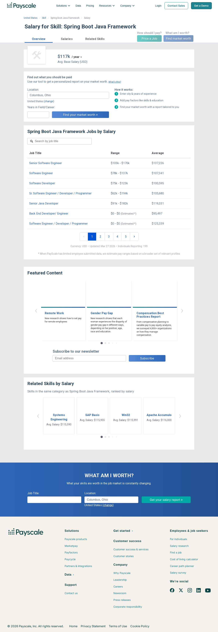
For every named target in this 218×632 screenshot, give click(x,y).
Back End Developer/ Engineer (48, 213)
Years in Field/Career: (41, 107)
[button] (39, 38)
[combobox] (68, 95)
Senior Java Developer (43, 203)
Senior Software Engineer (45, 163)
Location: (33, 89)
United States (30, 18)
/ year (75, 56)
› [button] (182, 310)
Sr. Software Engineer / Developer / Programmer (60, 193)
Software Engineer (41, 173)
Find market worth (178, 38)
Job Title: (33, 493)
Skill (44, 18)
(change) (49, 101)
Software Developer (42, 183)
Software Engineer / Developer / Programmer (58, 223)
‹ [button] (36, 310)
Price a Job (149, 38)
